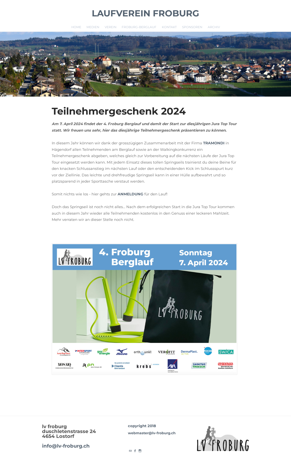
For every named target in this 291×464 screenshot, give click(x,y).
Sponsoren (192, 27)
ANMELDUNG (130, 194)
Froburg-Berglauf (139, 27)
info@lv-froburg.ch (66, 446)
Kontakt (169, 27)
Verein (110, 27)
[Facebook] (135, 450)
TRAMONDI (214, 143)
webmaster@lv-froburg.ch (151, 433)
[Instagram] (140, 450)
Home (76, 27)
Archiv (214, 27)
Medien (92, 27)
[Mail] (130, 450)
